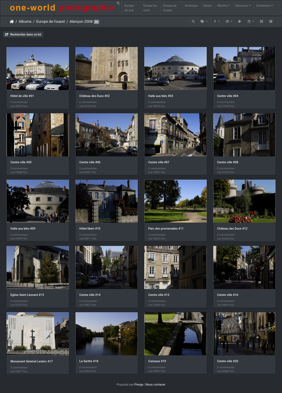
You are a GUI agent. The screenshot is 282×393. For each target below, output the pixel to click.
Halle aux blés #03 (160, 96)
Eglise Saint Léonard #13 (27, 295)
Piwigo (138, 384)
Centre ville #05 (21, 162)
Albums (222, 5)
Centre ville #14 (90, 295)
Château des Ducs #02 (94, 96)
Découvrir (242, 5)
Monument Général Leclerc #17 (31, 361)
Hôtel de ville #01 (22, 96)
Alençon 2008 (81, 21)
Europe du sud (129, 8)
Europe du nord (150, 8)
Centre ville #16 (227, 295)
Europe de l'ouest (170, 8)
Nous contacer (155, 384)
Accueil (12, 21)
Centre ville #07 (158, 162)
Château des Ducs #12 (232, 228)
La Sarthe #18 (88, 361)
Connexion (263, 5)
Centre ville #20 (227, 361)
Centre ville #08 (227, 162)
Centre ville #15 (158, 295)
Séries (207, 5)
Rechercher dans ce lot (23, 34)
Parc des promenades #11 (166, 228)
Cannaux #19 (157, 361)
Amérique (191, 5)
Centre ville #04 (227, 96)
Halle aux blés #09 (22, 228)
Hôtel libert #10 (89, 228)
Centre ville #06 (90, 162)
